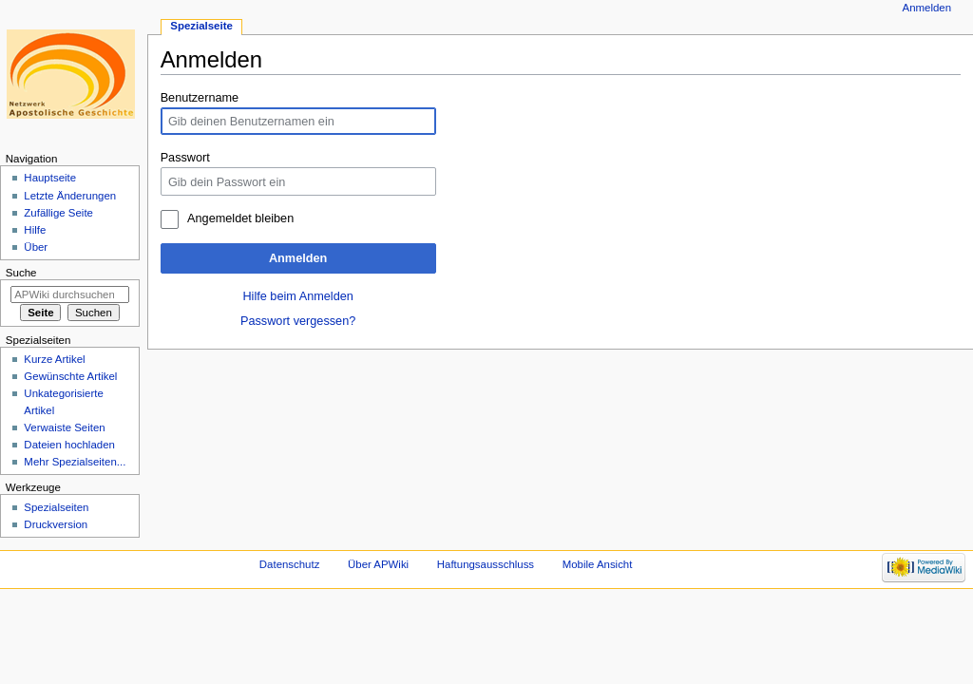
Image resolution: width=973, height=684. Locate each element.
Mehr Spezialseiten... (74, 461)
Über (36, 247)
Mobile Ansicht (598, 564)
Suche (21, 272)
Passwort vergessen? (297, 321)
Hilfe (35, 230)
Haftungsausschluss (485, 564)
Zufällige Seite (58, 212)
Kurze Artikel (54, 359)
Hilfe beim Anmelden (297, 296)
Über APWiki (378, 564)
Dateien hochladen (69, 444)
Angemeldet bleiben (240, 218)
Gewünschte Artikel (70, 376)
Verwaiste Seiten (64, 427)
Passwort (185, 157)
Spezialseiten (56, 507)
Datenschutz (289, 564)
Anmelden (298, 258)
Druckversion (55, 524)
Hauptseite (50, 177)
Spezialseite (201, 25)
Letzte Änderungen (70, 195)
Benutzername (200, 97)
